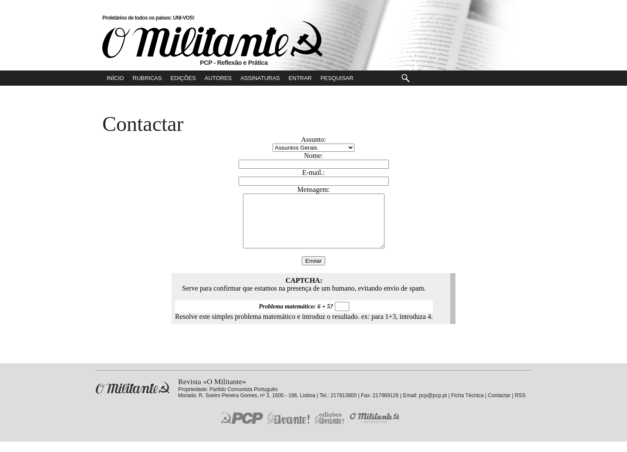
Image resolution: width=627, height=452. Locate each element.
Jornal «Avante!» (288, 428)
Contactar (499, 406)
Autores (218, 78)
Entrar (300, 78)
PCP (242, 428)
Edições (183, 78)
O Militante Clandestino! (375, 428)
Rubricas (147, 78)
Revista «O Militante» (132, 398)
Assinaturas (260, 78)
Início (115, 78)
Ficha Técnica (467, 406)
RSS (520, 406)
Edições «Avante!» (329, 428)
